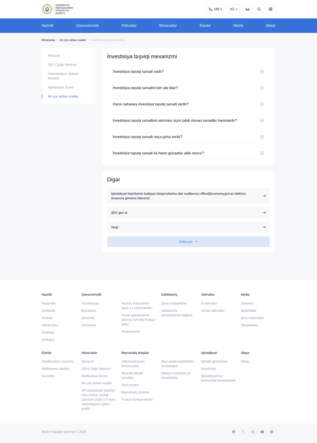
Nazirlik (47, 25)
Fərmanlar (89, 325)
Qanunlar (88, 318)
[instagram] (252, 431)
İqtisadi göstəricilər (214, 361)
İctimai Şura (50, 325)
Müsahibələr (249, 325)
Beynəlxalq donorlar (135, 392)
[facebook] (233, 431)
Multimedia (248, 310)
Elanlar (205, 25)
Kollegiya (48, 339)
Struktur (47, 318)
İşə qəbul (48, 376)
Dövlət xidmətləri (213, 310)
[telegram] (271, 431)
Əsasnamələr (130, 331)
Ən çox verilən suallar (73, 40)
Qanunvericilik (87, 25)
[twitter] (243, 431)
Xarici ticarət (130, 385)
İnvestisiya (208, 368)
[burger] (270, 9)
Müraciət (54, 55)
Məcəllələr (89, 310)
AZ (232, 9)
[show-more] (188, 241)
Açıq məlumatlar (252, 318)
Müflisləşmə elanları (56, 368)
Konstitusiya (90, 303)
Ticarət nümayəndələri (137, 399)
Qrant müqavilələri (174, 303)
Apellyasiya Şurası (61, 87)
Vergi (188, 227)
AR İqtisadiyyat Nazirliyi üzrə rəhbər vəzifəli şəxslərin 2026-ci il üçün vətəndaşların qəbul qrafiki (98, 399)
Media (238, 25)
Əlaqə (270, 25)
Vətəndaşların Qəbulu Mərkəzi (63, 76)
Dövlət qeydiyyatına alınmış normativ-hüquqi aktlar (138, 319)
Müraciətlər (168, 25)
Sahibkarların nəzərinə (58, 361)
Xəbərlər (247, 303)
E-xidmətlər (209, 303)
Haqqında (48, 303)
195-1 (215, 9)
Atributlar (48, 332)
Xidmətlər (129, 25)
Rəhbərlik (48, 310)
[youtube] (262, 431)
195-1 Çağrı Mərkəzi (62, 64)
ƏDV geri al (188, 212)
